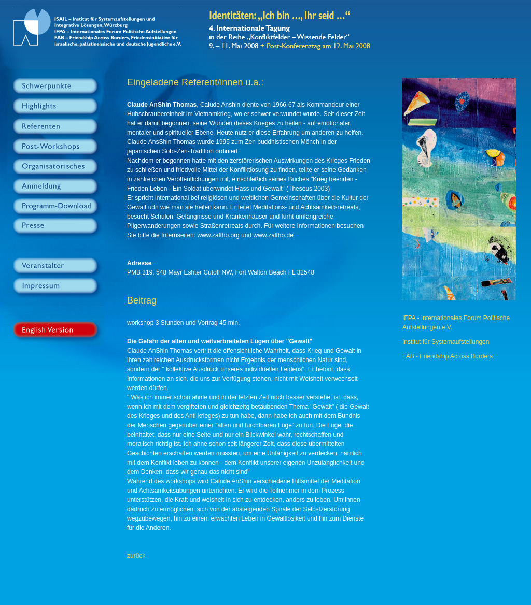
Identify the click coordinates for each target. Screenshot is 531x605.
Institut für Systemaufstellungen (445, 341)
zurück (136, 555)
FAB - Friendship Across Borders (447, 356)
